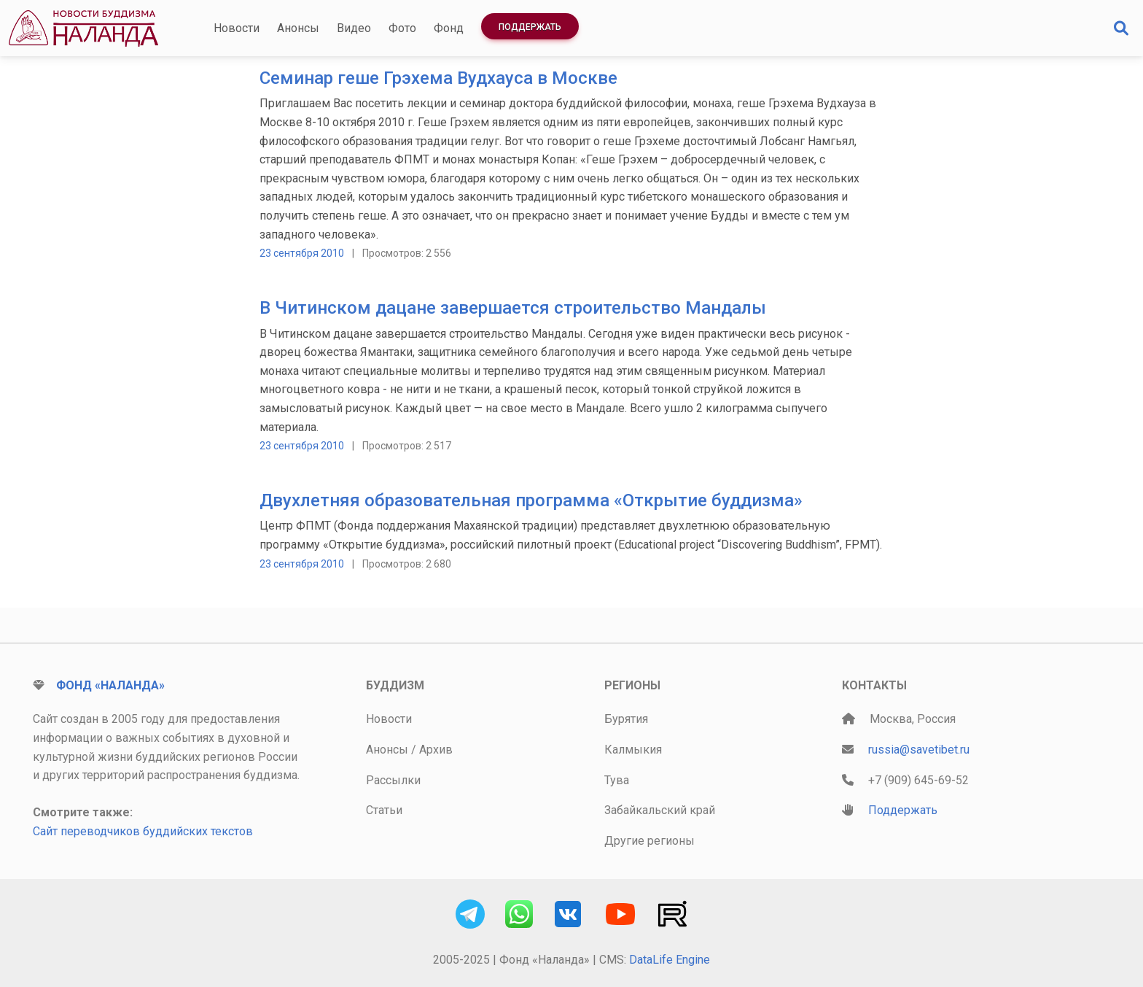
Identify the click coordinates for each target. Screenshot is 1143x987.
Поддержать (530, 27)
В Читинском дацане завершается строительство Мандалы (513, 308)
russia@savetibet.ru (919, 749)
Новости (237, 28)
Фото (402, 28)
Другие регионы (649, 841)
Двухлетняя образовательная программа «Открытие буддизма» (531, 500)
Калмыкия (633, 749)
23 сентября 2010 (302, 253)
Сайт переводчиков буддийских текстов (143, 831)
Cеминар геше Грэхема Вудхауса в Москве (438, 78)
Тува (616, 780)
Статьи (384, 810)
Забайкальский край (659, 810)
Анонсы (298, 28)
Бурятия (626, 719)
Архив (436, 749)
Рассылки (393, 780)
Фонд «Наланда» (110, 685)
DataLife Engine (669, 960)
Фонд (449, 28)
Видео (354, 28)
